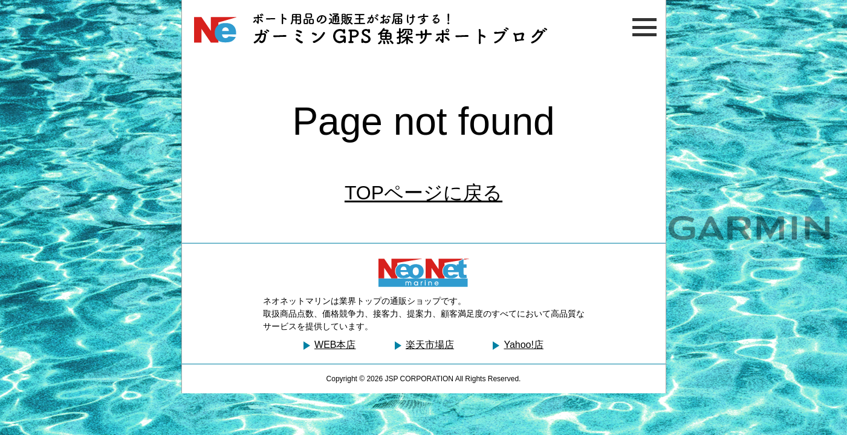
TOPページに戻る (423, 193)
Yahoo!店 (524, 345)
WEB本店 (334, 345)
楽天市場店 (430, 345)
